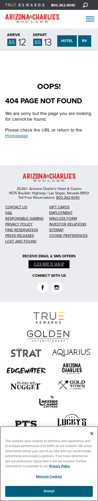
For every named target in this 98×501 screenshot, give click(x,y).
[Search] (85, 5)
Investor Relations (67, 224)
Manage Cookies (49, 477)
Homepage (16, 136)
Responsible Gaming (24, 218)
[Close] (91, 433)
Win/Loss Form (63, 218)
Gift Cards (59, 207)
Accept (49, 491)
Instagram (57, 287)
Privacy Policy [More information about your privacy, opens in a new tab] (59, 466)
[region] (49, 463)
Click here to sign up (49, 264)
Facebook (43, 287)
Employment (61, 213)
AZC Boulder (32, 19)
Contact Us (16, 207)
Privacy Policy (19, 224)
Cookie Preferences (68, 236)
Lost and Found (21, 241)
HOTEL (67, 41)
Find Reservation (21, 230)
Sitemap (56, 230)
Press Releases (19, 236)
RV (84, 41)
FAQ (8, 213)
